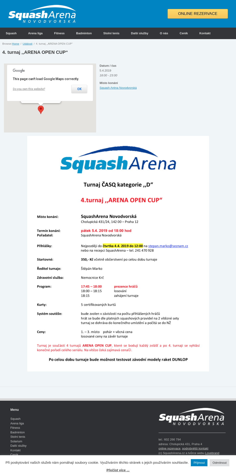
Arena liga (35, 33)
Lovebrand (212, 453)
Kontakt (204, 33)
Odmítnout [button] (219, 462)
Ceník (184, 33)
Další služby (139, 33)
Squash (11, 33)
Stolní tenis (111, 33)
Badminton (84, 33)
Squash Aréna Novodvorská (118, 87)
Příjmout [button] (199, 462)
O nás (164, 33)
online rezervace (169, 448)
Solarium (16, 441)
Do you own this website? (29, 89)
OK (79, 89)
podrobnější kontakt (195, 448)
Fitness (59, 33)
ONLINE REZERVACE (197, 14)
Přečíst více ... (118, 470)
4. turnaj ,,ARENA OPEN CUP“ (35, 52)
